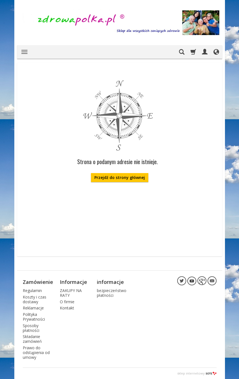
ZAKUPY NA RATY (71, 293)
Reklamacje (33, 308)
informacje (110, 282)
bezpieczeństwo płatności (111, 293)
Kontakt (67, 308)
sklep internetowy (197, 373)
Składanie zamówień (32, 339)
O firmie (67, 301)
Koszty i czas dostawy (34, 299)
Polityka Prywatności (34, 317)
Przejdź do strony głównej (119, 177)
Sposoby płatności (31, 328)
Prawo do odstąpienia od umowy (36, 352)
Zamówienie (38, 282)
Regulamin (32, 290)
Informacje (73, 282)
